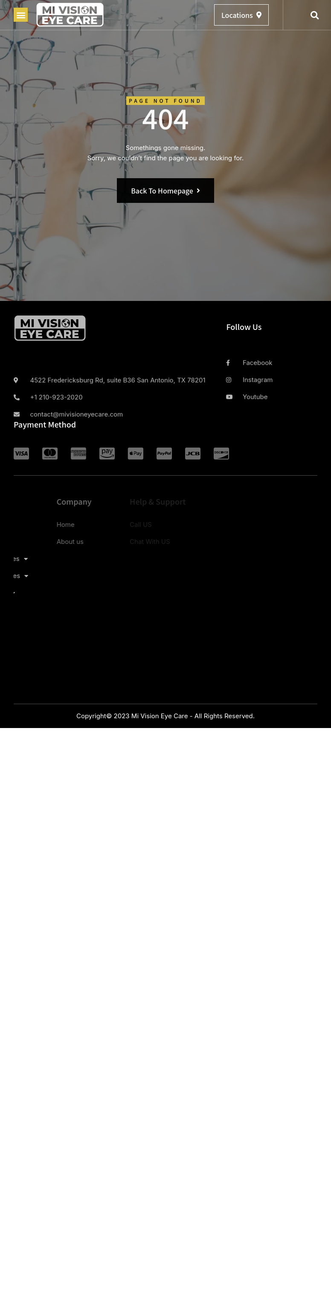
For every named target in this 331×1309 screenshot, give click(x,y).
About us (30, 541)
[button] (21, 15)
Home (26, 524)
